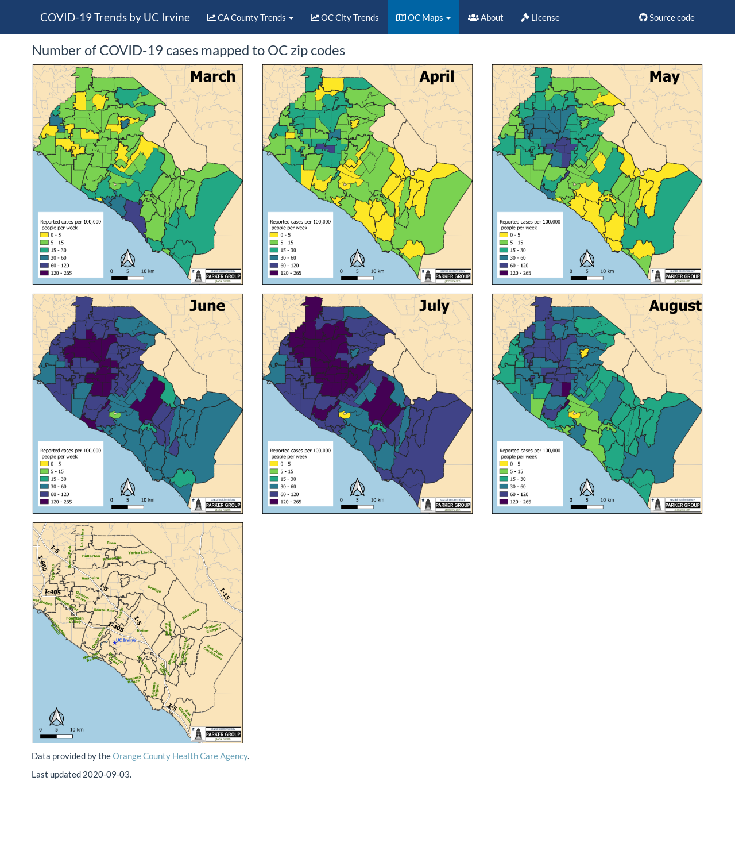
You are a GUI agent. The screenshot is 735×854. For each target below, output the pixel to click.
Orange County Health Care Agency (180, 756)
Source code (667, 17)
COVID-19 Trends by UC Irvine (115, 17)
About (486, 17)
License (540, 17)
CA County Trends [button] (250, 17)
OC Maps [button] (423, 17)
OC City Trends (345, 17)
